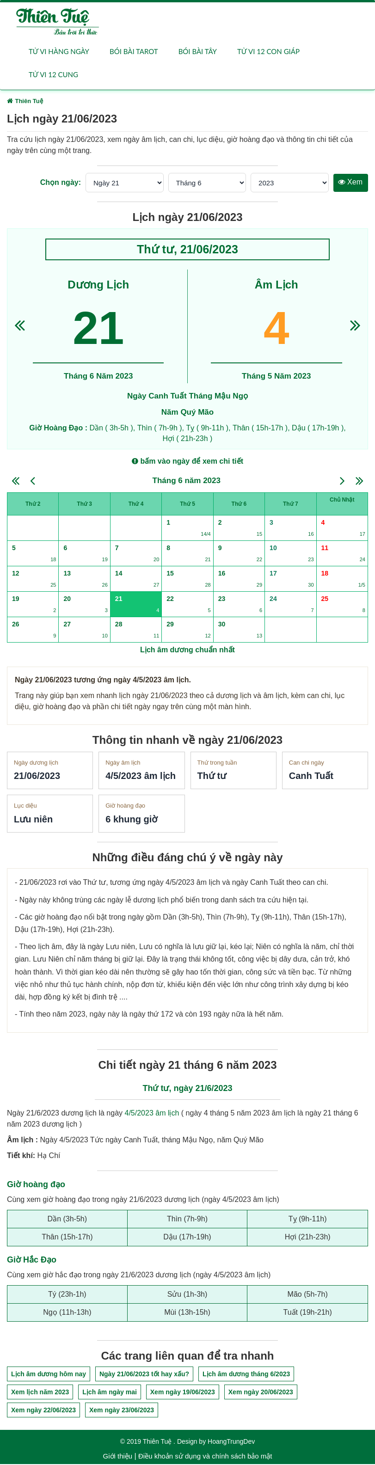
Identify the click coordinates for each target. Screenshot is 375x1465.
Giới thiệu (118, 1457)
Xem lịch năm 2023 (40, 1393)
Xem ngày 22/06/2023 (43, 1411)
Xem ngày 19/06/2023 (182, 1393)
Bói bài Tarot (134, 52)
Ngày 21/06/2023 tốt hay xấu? (144, 1375)
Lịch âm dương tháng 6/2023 (246, 1375)
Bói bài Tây (197, 52)
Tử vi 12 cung (53, 75)
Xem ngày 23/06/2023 (121, 1411)
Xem (350, 182)
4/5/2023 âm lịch (152, 1114)
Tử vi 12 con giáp (268, 52)
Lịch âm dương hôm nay (48, 1375)
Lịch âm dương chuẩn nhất (187, 650)
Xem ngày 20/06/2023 (260, 1393)
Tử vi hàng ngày (59, 52)
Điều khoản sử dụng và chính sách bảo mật (205, 1457)
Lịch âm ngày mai (109, 1393)
